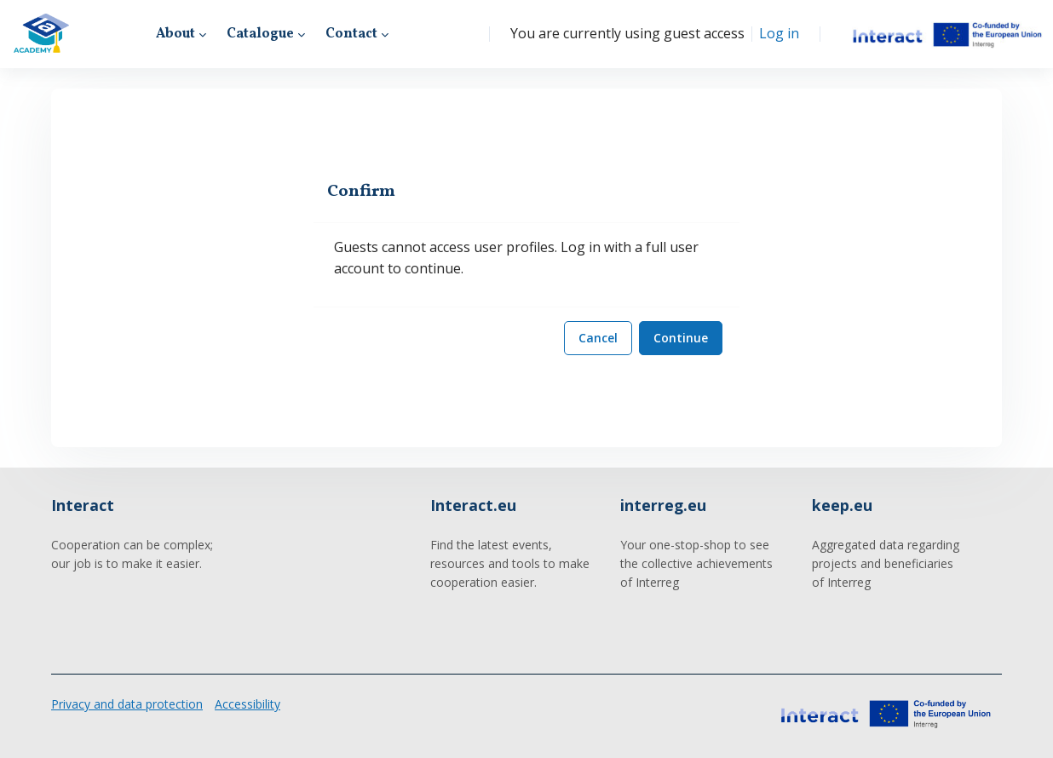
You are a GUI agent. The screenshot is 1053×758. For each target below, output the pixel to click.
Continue (680, 338)
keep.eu (842, 505)
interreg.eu (663, 505)
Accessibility (247, 704)
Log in (779, 33)
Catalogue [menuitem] (260, 34)
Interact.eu (473, 505)
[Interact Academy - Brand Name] (41, 34)
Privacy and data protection (127, 704)
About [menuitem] (175, 34)
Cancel (598, 338)
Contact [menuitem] (351, 34)
